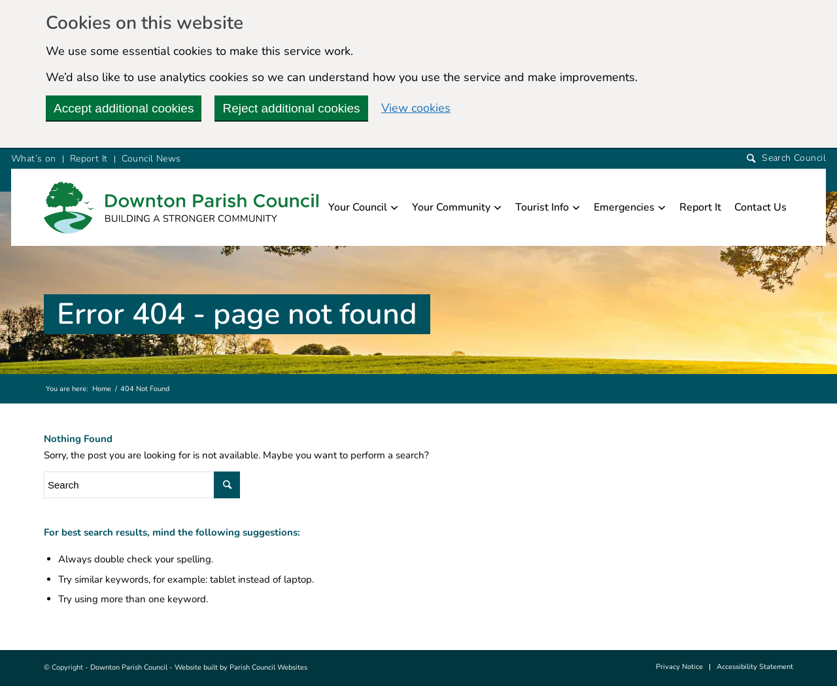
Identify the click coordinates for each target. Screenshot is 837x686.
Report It (89, 158)
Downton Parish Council (128, 667)
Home (101, 389)
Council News (151, 158)
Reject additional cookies (291, 108)
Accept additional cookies (124, 108)
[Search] (786, 158)
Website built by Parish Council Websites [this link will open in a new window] (241, 667)
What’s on (33, 158)
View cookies (416, 108)
